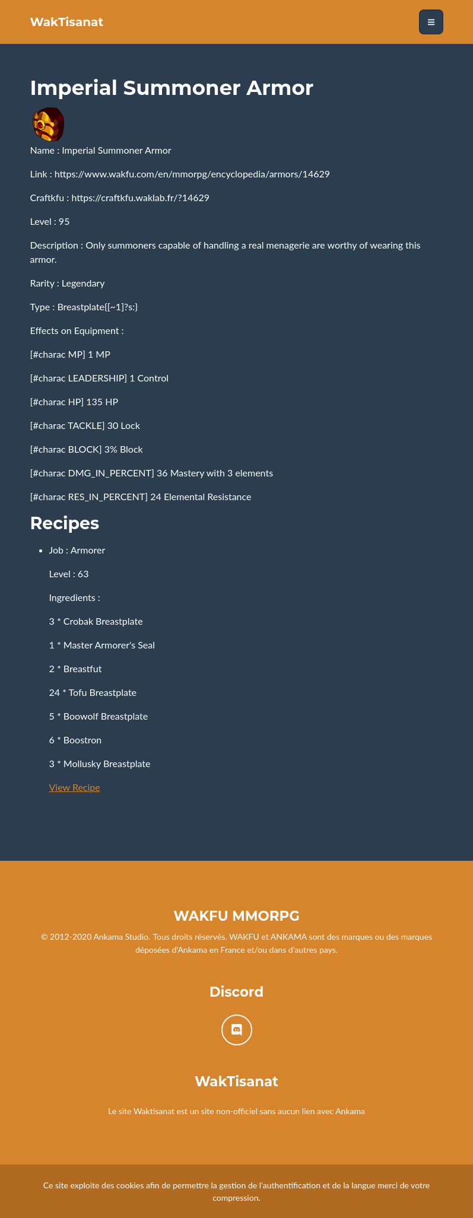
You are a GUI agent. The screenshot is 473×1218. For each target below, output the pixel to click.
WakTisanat (67, 22)
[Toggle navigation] (431, 21)
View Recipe (74, 787)
